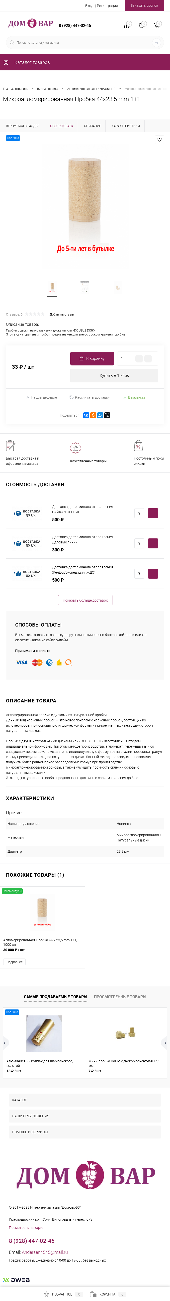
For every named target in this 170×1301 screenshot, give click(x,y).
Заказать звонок (144, 5)
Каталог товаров (26, 62)
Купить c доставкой (153, 513)
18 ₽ (13, 1071)
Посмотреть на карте (26, 1228)
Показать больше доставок (85, 600)
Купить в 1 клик (114, 375)
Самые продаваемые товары (55, 996)
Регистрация (107, 6)
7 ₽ (94, 1071)
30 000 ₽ (42, 952)
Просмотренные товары (120, 996)
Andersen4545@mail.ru (45, 1252)
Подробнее (14, 962)
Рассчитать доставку (90, 397)
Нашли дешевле (41, 397)
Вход (89, 6)
